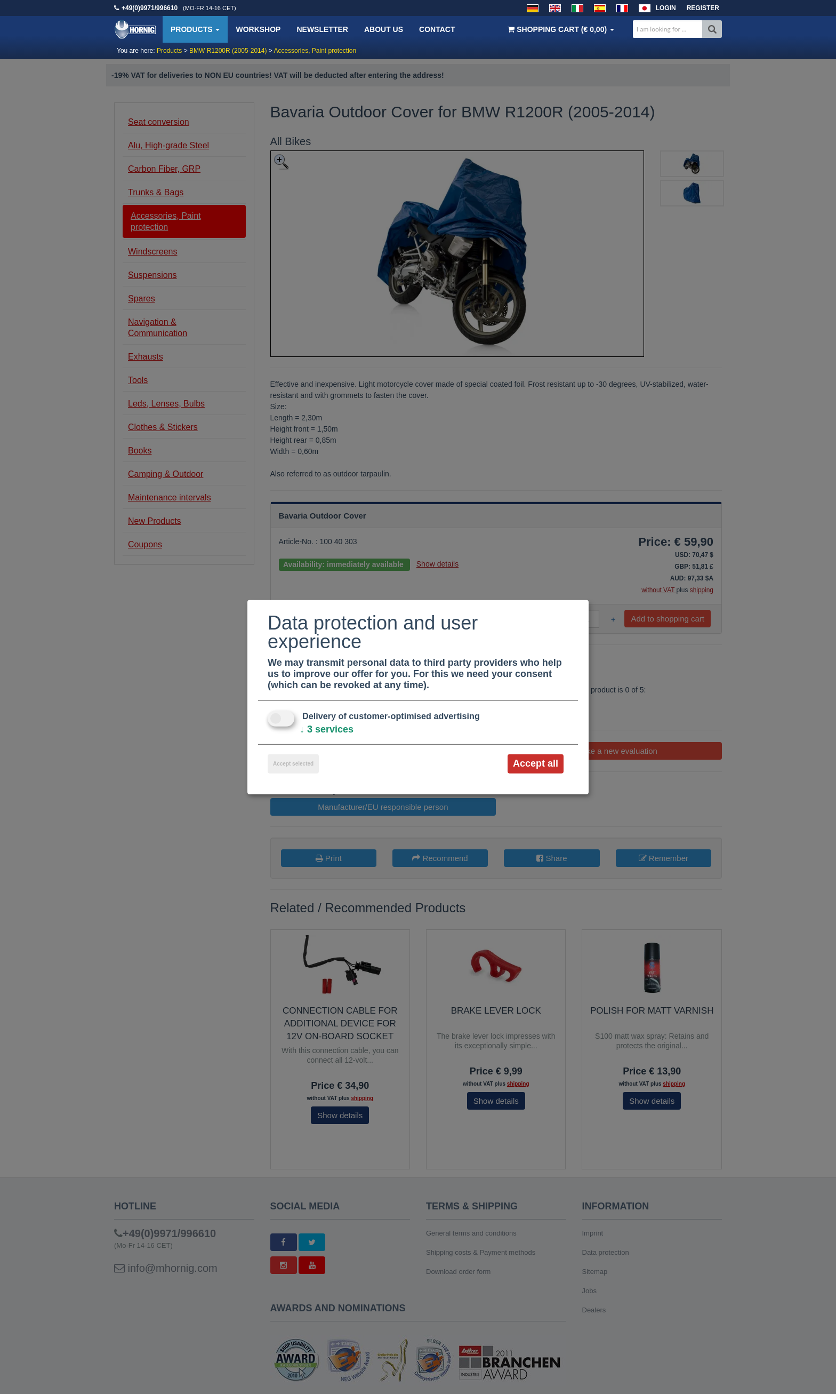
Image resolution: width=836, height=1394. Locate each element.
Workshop (258, 29)
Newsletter (322, 29)
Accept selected (293, 764)
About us (383, 29)
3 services (326, 729)
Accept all (535, 763)
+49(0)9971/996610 (150, 8)
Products (195, 29)
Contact (437, 29)
